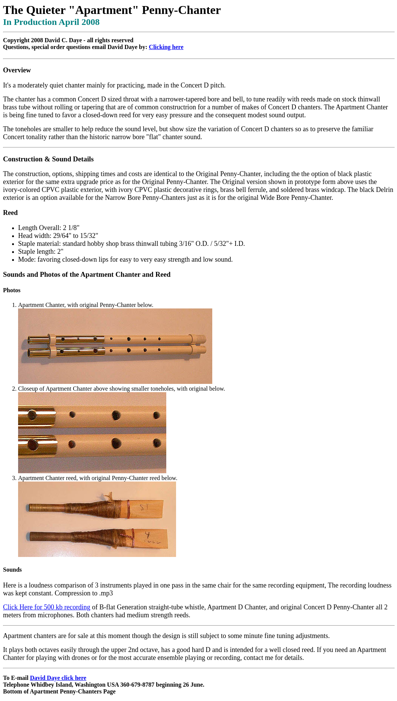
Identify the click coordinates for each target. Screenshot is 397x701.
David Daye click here (58, 678)
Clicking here (166, 47)
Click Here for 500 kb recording (46, 607)
